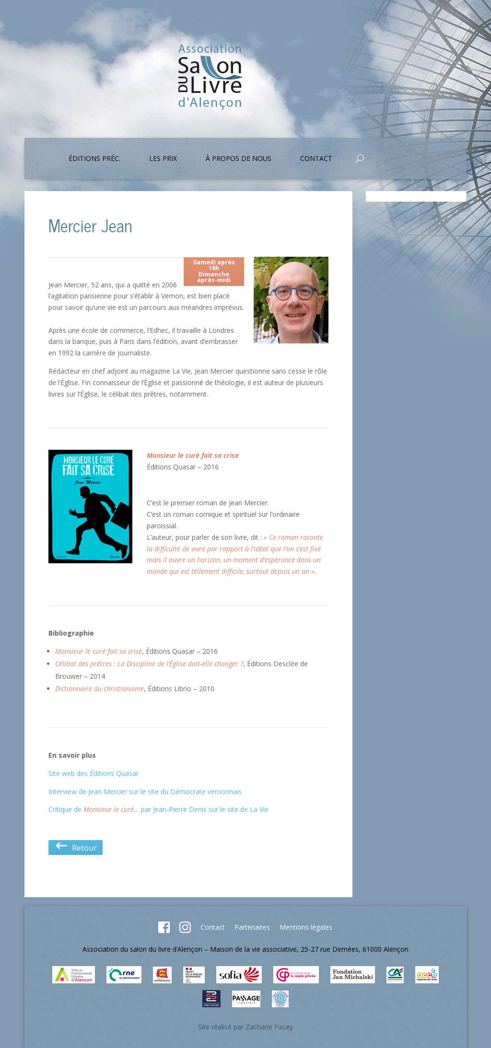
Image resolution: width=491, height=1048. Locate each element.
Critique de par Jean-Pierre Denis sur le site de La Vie (158, 809)
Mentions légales (306, 927)
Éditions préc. (94, 159)
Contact (316, 159)
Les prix (163, 159)
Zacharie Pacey (269, 1026)
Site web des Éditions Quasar (93, 773)
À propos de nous (238, 159)
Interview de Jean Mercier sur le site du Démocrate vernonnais (145, 791)
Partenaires (252, 927)
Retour (75, 848)
